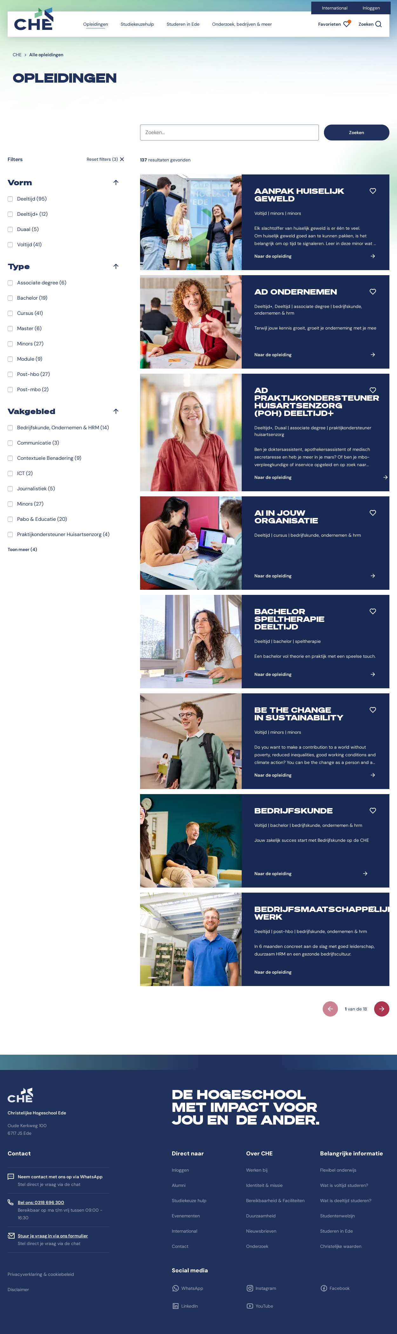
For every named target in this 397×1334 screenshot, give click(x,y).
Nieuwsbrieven (261, 1231)
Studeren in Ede (183, 24)
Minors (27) (30, 343)
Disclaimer (18, 1289)
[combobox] (229, 132)
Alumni (178, 1185)
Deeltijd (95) (32, 198)
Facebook (340, 1288)
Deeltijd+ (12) (32, 214)
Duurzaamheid (261, 1216)
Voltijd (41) (29, 244)
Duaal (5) (28, 229)
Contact (180, 1246)
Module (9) (29, 359)
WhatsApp (192, 1288)
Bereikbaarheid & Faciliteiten (275, 1200)
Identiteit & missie (264, 1185)
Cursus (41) (30, 313)
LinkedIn (189, 1306)
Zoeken (356, 132)
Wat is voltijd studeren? (344, 1185)
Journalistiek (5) (36, 488)
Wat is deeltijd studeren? (345, 1200)
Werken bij (256, 1170)
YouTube (264, 1306)
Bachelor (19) (32, 298)
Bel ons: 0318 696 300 (41, 1202)
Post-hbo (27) (33, 374)
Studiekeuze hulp (189, 1200)
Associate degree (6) (41, 282)
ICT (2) (25, 473)
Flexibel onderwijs (338, 1170)
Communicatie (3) (38, 442)
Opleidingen (95, 24)
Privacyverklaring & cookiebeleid (41, 1274)
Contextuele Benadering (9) (49, 458)
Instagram (266, 1288)
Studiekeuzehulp (137, 24)
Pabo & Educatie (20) (42, 519)
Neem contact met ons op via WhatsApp (60, 1177)
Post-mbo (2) (33, 389)
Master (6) (29, 328)
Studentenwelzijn (337, 1216)
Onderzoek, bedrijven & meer (242, 24)
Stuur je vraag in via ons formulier (53, 1236)
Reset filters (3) (102, 159)
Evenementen (186, 1216)
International (334, 8)
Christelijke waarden (340, 1246)
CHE (17, 55)
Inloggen (371, 8)
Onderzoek (257, 1246)
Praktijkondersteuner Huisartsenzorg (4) (63, 534)
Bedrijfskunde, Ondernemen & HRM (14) (63, 427)
